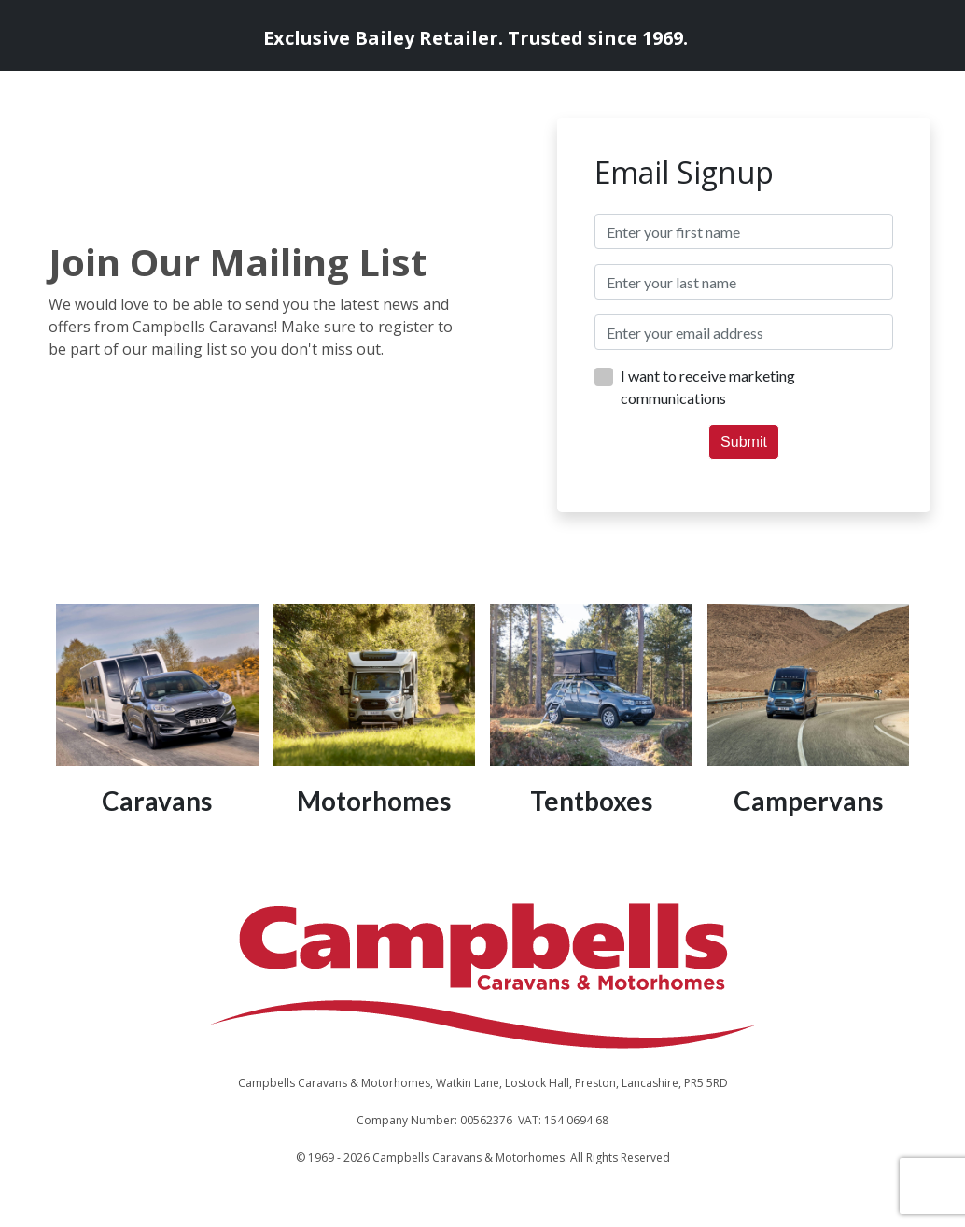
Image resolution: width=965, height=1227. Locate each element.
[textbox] (743, 231)
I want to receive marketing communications (708, 387)
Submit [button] (743, 442)
